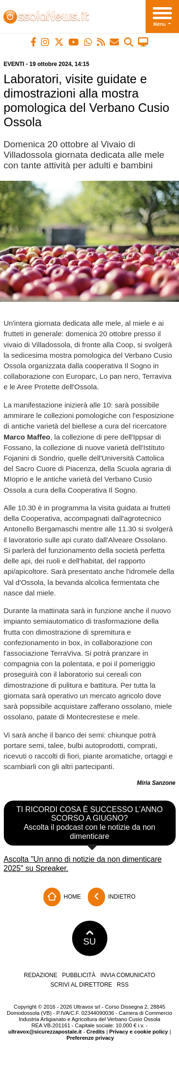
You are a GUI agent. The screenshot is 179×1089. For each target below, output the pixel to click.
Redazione (40, 975)
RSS (123, 984)
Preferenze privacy (90, 1038)
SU (89, 938)
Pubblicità (78, 975)
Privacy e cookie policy (138, 1031)
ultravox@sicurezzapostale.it (45, 1031)
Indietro (112, 897)
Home (62, 897)
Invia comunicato (127, 975)
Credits (95, 1031)
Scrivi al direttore (81, 984)
